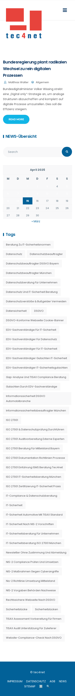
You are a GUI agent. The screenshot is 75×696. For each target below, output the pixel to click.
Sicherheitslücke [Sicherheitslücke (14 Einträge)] (16, 609)
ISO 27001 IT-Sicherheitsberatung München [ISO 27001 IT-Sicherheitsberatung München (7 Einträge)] (33, 477)
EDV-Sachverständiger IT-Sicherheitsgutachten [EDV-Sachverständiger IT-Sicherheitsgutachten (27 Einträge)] (37, 368)
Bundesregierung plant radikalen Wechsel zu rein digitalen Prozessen (35, 68)
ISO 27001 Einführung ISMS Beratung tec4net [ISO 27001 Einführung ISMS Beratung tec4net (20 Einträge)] (34, 467)
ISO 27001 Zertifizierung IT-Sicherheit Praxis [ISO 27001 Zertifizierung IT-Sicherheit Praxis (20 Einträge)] (33, 486)
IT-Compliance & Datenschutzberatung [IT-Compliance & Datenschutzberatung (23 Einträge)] (31, 496)
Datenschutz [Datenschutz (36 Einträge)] (14, 254)
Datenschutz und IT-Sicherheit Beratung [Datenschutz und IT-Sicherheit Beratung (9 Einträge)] (32, 292)
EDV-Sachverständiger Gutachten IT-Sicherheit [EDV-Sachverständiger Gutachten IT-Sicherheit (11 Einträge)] (36, 358)
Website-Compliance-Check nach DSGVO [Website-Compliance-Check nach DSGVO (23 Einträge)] (34, 638)
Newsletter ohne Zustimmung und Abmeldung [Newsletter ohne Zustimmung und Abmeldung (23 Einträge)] (36, 552)
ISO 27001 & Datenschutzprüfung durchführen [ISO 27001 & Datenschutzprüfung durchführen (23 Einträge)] (35, 429)
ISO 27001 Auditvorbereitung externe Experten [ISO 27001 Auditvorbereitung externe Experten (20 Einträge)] (35, 439)
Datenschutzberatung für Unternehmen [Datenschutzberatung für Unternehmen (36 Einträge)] (31, 282)
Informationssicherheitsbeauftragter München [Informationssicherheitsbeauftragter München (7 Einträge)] (36, 410)
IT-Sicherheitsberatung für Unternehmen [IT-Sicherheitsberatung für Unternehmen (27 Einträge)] (32, 533)
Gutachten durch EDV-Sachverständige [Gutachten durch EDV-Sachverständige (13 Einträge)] (31, 386)
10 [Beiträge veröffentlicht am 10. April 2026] (47, 194)
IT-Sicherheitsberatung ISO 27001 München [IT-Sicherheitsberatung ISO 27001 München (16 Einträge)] (33, 543)
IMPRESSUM (14, 681)
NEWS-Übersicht (21, 136)
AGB (52, 681)
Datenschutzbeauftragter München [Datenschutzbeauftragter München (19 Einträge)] (29, 273)
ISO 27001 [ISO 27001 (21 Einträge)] (12, 420)
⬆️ (41, 686)
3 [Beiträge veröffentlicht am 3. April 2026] (47, 186)
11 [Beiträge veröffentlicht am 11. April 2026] (57, 194)
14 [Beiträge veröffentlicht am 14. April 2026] (18, 201)
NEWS (63, 681)
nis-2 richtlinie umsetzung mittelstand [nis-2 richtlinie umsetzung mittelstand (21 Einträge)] (30, 581)
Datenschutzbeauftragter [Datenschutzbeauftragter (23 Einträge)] (46, 254)
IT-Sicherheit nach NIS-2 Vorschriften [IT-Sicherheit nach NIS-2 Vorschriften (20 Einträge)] (30, 524)
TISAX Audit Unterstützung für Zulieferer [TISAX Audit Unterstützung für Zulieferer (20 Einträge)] (31, 628)
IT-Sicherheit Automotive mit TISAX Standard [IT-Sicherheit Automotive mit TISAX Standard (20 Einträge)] (34, 515)
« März (36, 221)
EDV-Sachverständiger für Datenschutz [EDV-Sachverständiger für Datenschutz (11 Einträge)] (31, 339)
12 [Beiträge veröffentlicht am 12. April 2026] (67, 194)
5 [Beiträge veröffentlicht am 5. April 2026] (67, 186)
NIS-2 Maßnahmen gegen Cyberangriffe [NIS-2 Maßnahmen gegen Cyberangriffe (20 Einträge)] (32, 571)
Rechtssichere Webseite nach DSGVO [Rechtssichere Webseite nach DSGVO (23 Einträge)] (30, 600)
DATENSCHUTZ (36, 681)
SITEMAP (29, 686)
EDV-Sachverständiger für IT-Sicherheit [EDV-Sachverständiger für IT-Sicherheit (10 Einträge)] (31, 349)
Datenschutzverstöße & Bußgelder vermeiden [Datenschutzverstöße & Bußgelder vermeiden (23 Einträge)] (36, 301)
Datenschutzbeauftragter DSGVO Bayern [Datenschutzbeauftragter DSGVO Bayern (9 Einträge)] (32, 263)
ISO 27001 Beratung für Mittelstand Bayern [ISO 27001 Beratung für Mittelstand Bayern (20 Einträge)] (33, 448)
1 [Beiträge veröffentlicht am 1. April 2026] (27, 186)
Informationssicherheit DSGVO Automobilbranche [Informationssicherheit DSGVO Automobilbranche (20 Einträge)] (25, 398)
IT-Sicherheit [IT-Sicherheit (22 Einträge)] (14, 505)
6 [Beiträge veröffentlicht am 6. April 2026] (8, 194)
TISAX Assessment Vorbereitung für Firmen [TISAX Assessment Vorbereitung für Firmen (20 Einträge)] (33, 619)
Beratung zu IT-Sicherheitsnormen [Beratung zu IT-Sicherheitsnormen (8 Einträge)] (28, 244)
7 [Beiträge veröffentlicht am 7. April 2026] (18, 194)
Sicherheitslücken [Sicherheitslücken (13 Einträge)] (46, 609)
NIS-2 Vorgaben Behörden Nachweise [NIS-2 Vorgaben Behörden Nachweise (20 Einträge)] (31, 590)
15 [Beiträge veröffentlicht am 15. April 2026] (27, 201)
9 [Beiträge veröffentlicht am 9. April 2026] (37, 194)
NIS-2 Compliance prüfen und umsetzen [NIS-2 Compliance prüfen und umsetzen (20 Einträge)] (32, 562)
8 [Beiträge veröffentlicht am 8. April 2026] (27, 194)
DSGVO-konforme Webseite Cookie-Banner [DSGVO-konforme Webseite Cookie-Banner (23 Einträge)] (35, 320)
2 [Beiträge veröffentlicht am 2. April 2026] (37, 186)
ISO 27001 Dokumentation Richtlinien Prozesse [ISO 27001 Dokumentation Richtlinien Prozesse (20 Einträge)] (35, 458)
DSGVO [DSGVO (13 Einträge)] (39, 311)
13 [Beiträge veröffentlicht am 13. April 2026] (8, 201)
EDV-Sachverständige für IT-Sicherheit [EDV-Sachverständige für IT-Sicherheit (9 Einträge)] (31, 330)
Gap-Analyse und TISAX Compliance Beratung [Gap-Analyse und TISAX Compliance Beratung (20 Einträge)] (36, 377)
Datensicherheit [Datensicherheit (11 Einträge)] (16, 311)
